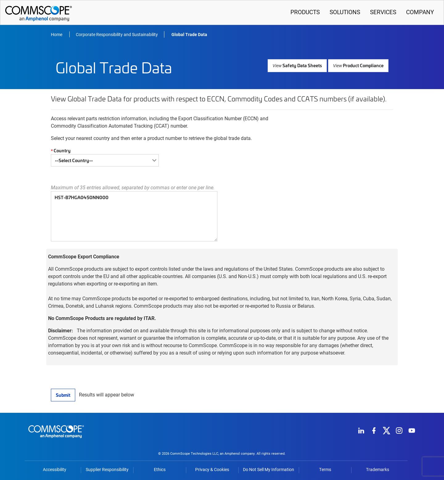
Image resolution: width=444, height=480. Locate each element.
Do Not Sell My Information (268, 469)
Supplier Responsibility (107, 469)
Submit (63, 395)
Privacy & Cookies (212, 469)
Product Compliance (359, 65)
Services (383, 12)
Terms (325, 469)
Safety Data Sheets (299, 65)
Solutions (345, 12)
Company (420, 12)
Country (60, 151)
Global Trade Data (189, 34)
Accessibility (54, 469)
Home (57, 34)
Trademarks (377, 469)
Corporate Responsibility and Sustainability (117, 34)
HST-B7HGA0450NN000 (134, 216)
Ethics (160, 469)
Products (305, 12)
